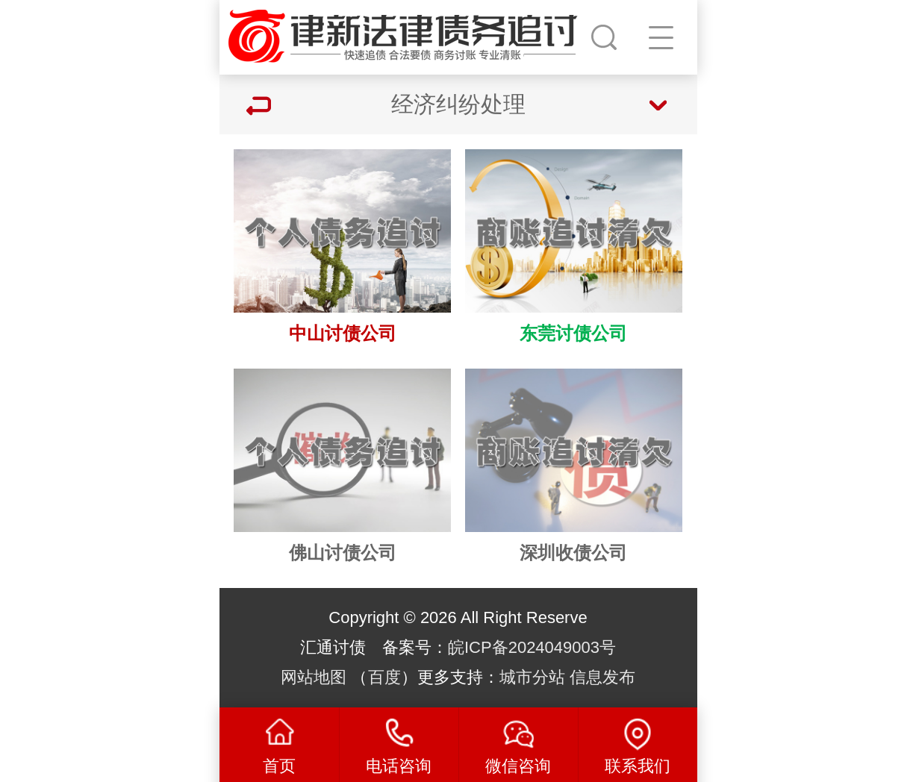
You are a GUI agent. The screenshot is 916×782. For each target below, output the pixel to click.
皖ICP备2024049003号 (532, 647)
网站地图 (313, 677)
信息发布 (602, 677)
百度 (384, 677)
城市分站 (532, 677)
